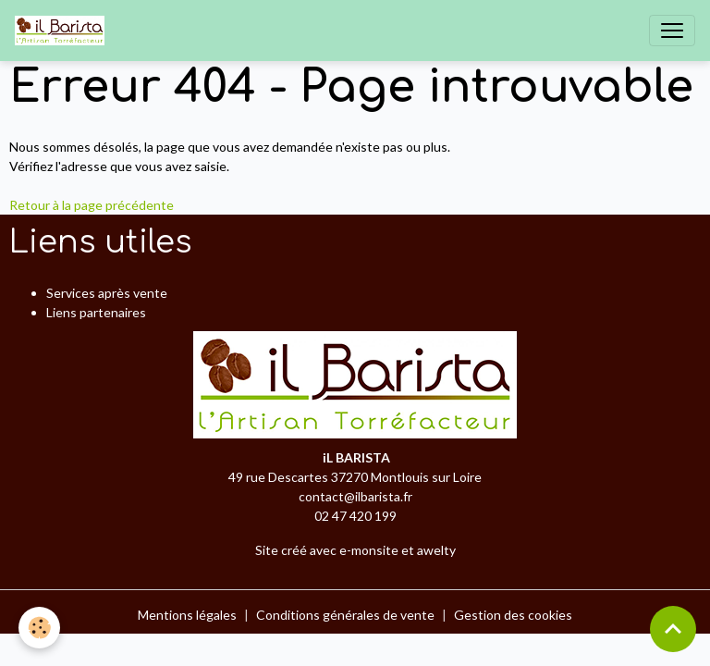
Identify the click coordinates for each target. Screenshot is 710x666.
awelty (436, 550)
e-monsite (368, 550)
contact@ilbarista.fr (355, 496)
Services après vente (106, 293)
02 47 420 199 (355, 516)
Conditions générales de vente (345, 615)
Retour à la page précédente (91, 205)
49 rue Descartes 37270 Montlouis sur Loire (355, 477)
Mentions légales (187, 615)
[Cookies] (39, 627)
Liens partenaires (96, 312)
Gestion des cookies (513, 615)
